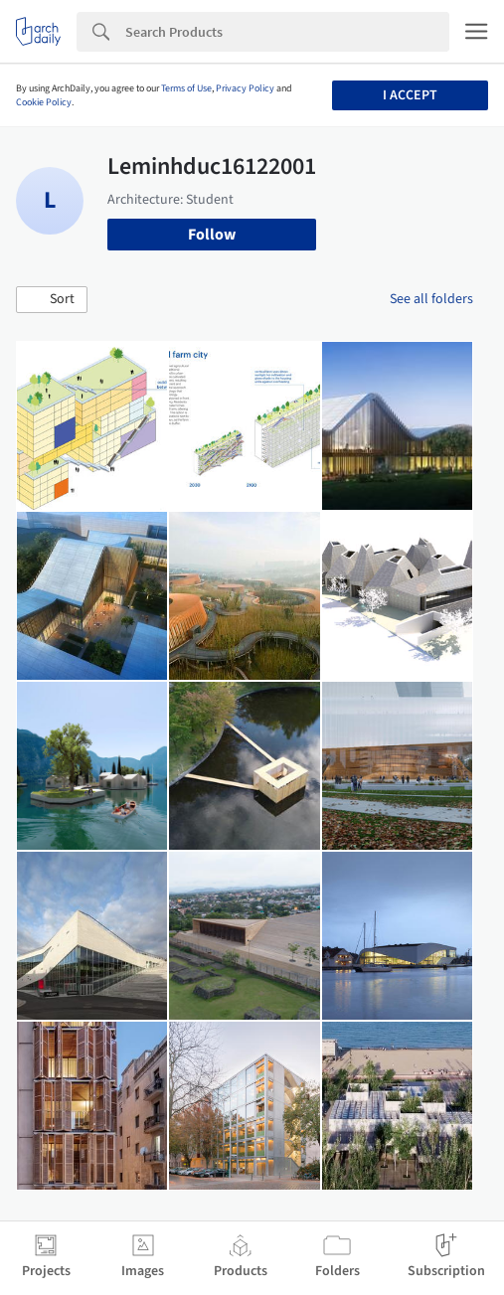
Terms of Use (186, 88)
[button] (51, 300)
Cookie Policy (44, 102)
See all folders (431, 299)
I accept (410, 95)
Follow (212, 234)
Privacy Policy (245, 88)
